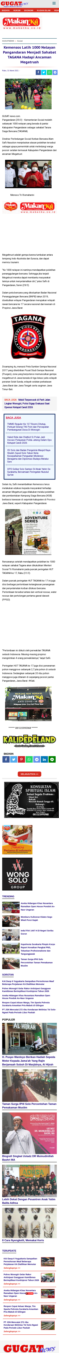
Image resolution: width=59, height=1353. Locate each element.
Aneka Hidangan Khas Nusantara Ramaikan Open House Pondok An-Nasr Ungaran (38, 906)
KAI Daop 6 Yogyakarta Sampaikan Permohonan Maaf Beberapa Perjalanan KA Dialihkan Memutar (20, 1261)
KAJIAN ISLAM (43, 10)
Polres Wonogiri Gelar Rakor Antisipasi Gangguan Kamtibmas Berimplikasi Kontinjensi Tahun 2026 (21, 1277)
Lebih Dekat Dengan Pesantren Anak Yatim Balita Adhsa (28, 1201)
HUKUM (16, 10)
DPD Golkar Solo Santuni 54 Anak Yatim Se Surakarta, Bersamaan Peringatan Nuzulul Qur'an (28, 472)
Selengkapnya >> (12, 1268)
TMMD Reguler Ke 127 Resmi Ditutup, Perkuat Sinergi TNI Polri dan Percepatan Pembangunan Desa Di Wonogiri (28, 427)
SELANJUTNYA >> (29, 774)
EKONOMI (28, 10)
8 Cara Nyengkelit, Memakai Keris (23, 1240)
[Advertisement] (29, 1324)
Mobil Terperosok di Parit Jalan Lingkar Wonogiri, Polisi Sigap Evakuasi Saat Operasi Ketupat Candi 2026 (27, 403)
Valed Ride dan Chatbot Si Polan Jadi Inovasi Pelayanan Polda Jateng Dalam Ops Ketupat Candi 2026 (29, 440)
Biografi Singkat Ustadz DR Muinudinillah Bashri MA (28, 1158)
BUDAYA (6, 10)
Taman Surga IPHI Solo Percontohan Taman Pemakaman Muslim (37, 962)
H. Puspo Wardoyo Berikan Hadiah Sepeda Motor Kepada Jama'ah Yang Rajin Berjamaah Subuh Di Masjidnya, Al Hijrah (28, 1061)
